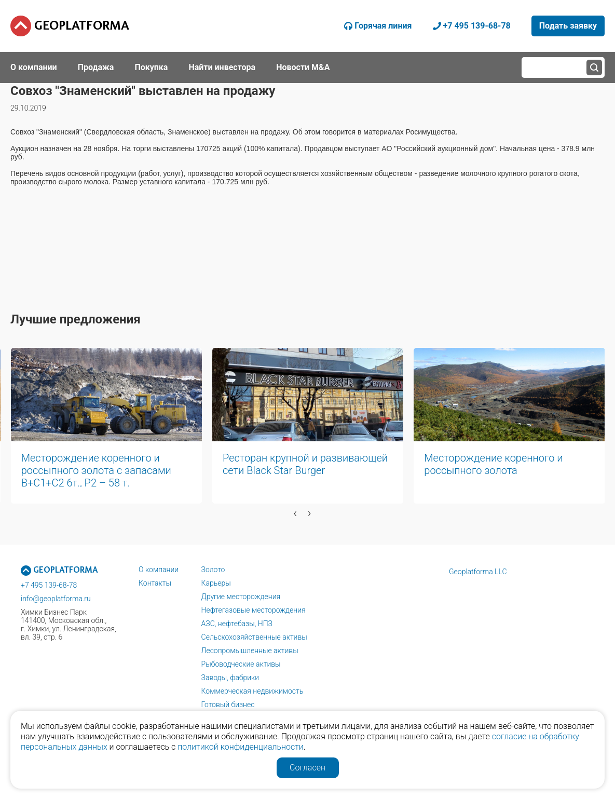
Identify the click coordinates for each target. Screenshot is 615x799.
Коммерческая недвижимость (252, 691)
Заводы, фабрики (230, 677)
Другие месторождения (241, 596)
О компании (159, 569)
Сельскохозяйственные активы (254, 637)
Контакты (155, 583)
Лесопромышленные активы (249, 650)
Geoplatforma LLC (478, 571)
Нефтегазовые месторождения (253, 610)
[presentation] (295, 513)
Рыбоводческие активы (241, 664)
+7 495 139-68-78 (49, 585)
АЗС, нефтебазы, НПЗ (236, 623)
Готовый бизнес (228, 704)
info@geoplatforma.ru (56, 598)
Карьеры (216, 583)
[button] (204, 529)
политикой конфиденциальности (240, 747)
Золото (213, 569)
